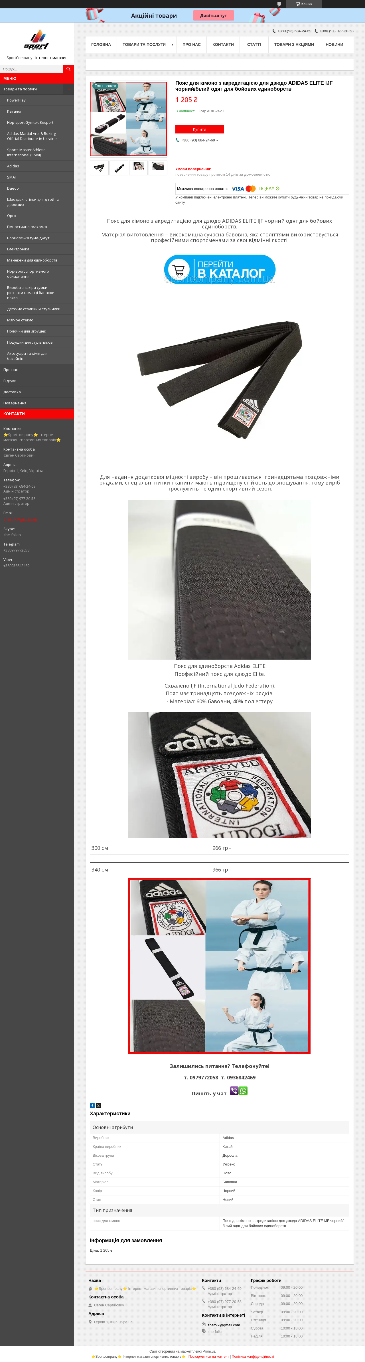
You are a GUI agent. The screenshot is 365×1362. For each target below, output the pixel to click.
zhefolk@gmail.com (20, 519)
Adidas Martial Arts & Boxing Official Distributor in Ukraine (32, 136)
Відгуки (10, 380)
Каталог (14, 111)
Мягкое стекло (20, 320)
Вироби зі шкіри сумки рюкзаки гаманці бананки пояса (30, 292)
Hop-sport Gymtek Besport (30, 122)
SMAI (11, 177)
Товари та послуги (20, 89)
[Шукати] (68, 69)
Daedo (13, 188)
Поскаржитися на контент (208, 1357)
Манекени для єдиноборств (32, 260)
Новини (334, 44)
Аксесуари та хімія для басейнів (27, 356)
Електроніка (18, 249)
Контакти (223, 44)
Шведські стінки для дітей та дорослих (33, 202)
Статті (254, 44)
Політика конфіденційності (253, 1357)
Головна (101, 44)
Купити (199, 129)
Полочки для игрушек (26, 331)
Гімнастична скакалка (27, 226)
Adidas (13, 166)
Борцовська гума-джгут (28, 237)
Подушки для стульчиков (30, 342)
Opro (11, 215)
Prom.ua (209, 1351)
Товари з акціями (294, 44)
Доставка (12, 391)
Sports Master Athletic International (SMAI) (26, 152)
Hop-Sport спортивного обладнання (28, 274)
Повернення (14, 403)
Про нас (10, 369)
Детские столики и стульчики (33, 308)
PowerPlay (16, 100)
